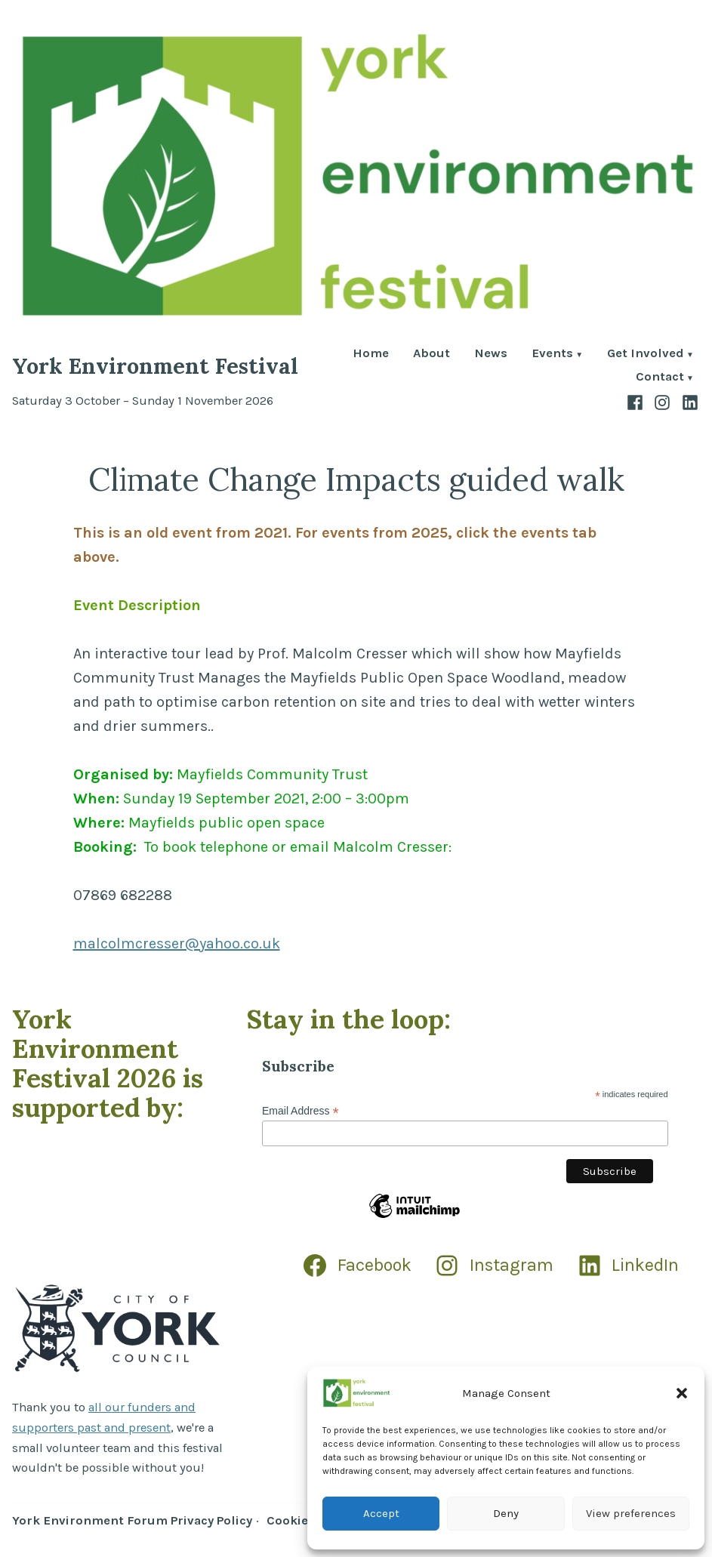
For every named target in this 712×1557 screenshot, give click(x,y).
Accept (381, 1513)
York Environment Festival (155, 366)
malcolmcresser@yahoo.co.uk (176, 943)
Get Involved (645, 354)
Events (552, 354)
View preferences (631, 1513)
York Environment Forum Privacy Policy (132, 1520)
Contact (660, 378)
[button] (681, 1393)
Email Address (300, 1111)
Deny (506, 1513)
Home (371, 354)
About (431, 354)
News (490, 354)
